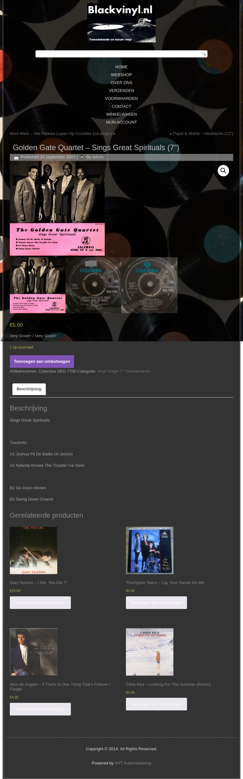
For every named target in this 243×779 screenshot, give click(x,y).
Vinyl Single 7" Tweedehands (123, 371)
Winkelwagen (121, 114)
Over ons (122, 82)
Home (121, 66)
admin (97, 157)
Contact (121, 106)
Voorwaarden (121, 98)
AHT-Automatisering (133, 763)
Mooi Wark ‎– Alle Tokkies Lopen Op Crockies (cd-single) (61, 133)
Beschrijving (29, 388)
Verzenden (121, 90)
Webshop (121, 74)
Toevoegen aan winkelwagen (42, 361)
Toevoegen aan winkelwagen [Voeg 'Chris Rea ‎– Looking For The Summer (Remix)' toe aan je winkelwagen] (156, 704)
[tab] (29, 389)
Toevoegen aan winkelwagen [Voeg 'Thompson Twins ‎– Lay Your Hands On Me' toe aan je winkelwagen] (156, 602)
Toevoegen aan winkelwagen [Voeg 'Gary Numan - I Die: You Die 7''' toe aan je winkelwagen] (40, 602)
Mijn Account (121, 122)
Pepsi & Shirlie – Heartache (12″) (203, 133)
